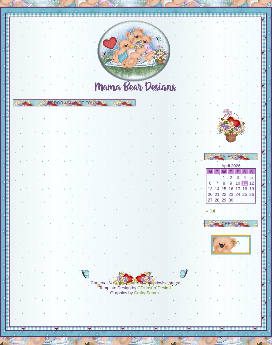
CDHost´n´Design (154, 287)
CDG (235, 242)
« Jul (210, 210)
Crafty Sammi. (147, 292)
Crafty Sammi (126, 282)
